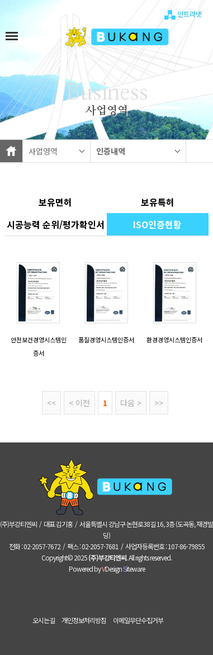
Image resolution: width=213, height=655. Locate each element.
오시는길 (43, 620)
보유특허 (157, 202)
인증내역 (110, 151)
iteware (134, 568)
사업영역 (43, 151)
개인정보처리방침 (83, 620)
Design (112, 568)
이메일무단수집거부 (138, 620)
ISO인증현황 (157, 224)
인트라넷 (183, 15)
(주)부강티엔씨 (107, 557)
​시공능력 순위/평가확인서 (56, 224)
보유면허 (55, 202)
